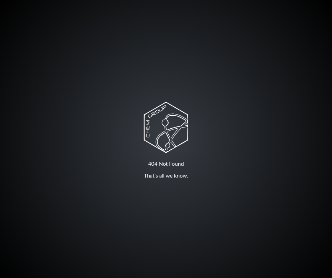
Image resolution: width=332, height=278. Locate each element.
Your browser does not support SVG (166, 127)
